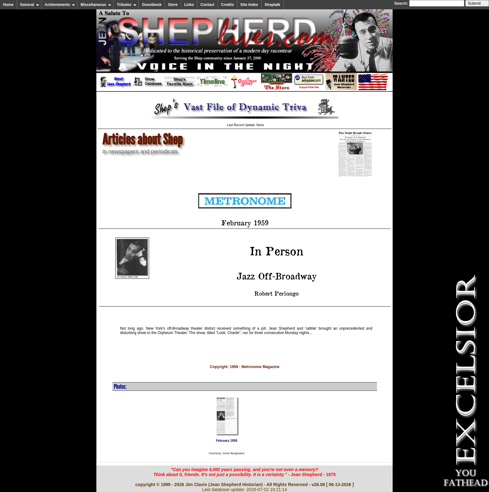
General (29, 4)
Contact (208, 4)
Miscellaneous (95, 4)
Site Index (249, 4)
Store (173, 4)
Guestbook (152, 4)
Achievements (60, 4)
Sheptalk (272, 4)
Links (189, 4)
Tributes (127, 4)
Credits (227, 4)
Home (8, 4)
